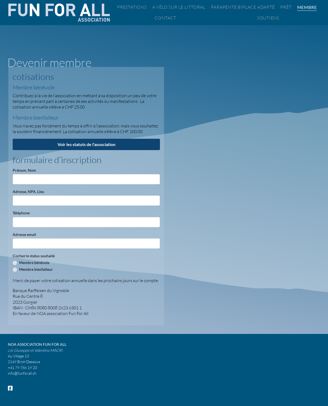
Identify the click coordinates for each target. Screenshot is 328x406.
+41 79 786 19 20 (22, 367)
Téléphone (21, 213)
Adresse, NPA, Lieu (28, 191)
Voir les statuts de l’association (86, 144)
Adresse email (24, 234)
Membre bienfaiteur (36, 269)
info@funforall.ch (22, 373)
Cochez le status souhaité (34, 255)
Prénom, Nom (24, 170)
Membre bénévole (34, 262)
